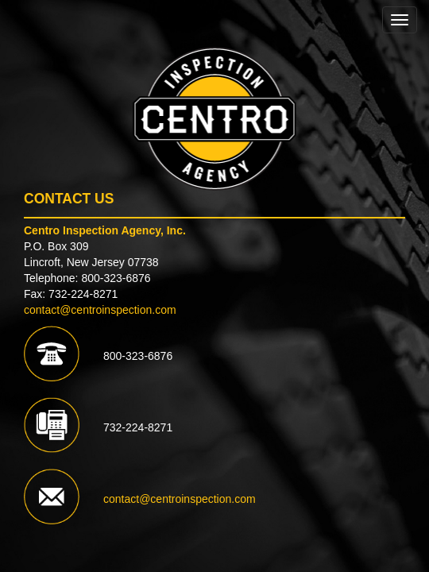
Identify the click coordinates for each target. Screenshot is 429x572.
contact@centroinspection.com (100, 309)
